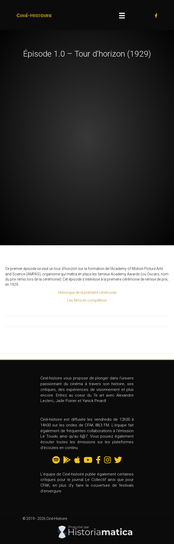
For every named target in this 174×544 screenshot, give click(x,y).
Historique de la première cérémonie (87, 292)
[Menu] (121, 15)
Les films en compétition (87, 300)
